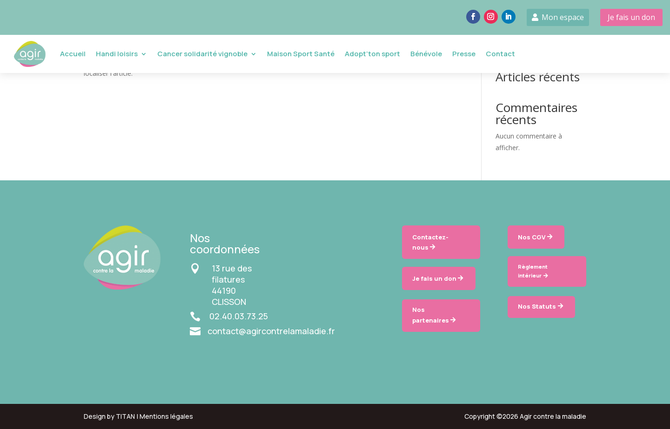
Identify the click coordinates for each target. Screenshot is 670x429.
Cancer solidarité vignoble (202, 54)
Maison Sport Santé (301, 54)
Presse (464, 54)
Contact (500, 54)
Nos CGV (531, 237)
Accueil (73, 54)
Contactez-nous (430, 242)
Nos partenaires (430, 314)
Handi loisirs (117, 54)
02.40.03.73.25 (238, 316)
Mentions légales (166, 416)
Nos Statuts (537, 306)
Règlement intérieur (533, 271)
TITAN (125, 416)
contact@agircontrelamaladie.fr (271, 331)
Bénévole (426, 54)
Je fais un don (631, 17)
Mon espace (563, 17)
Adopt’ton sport (372, 54)
